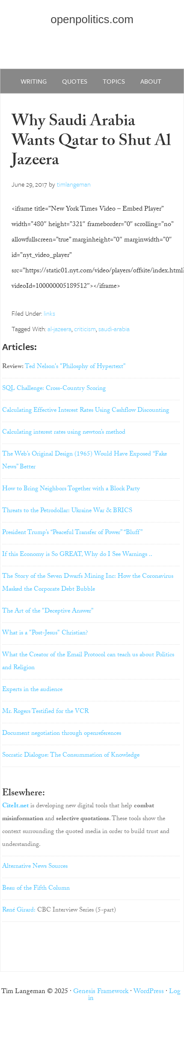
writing (34, 81)
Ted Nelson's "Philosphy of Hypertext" (75, 367)
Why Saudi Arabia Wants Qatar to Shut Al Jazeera (91, 142)
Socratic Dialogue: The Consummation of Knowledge (70, 755)
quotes (74, 81)
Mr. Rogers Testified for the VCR (45, 712)
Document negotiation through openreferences (61, 734)
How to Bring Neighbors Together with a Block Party (71, 489)
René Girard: (19, 910)
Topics (114, 81)
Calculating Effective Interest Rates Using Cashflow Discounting (85, 411)
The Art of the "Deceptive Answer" (48, 611)
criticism (85, 328)
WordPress (149, 992)
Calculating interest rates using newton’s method (63, 432)
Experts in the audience (32, 690)
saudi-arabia (114, 328)
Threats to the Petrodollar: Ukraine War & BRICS (67, 511)
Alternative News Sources (35, 867)
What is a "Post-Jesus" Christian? (45, 633)
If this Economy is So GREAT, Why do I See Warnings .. (77, 555)
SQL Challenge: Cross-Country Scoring (54, 389)
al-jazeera (59, 328)
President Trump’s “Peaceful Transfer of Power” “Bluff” (72, 533)
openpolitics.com (92, 19)
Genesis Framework (100, 992)
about (150, 81)
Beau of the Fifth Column (36, 888)
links (49, 313)
